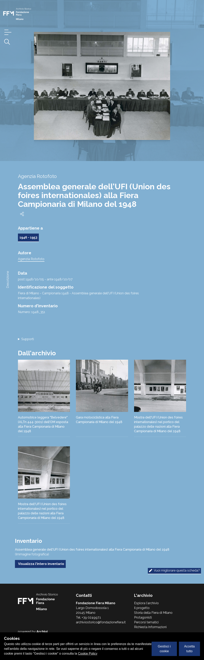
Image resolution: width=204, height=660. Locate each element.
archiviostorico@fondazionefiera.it (101, 622)
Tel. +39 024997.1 (88, 617)
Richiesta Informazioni (150, 627)
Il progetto (142, 608)
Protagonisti (143, 617)
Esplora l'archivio (146, 603)
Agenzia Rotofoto (31, 259)
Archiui (42, 631)
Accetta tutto (189, 649)
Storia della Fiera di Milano (153, 613)
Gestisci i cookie (164, 649)
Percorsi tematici (146, 622)
